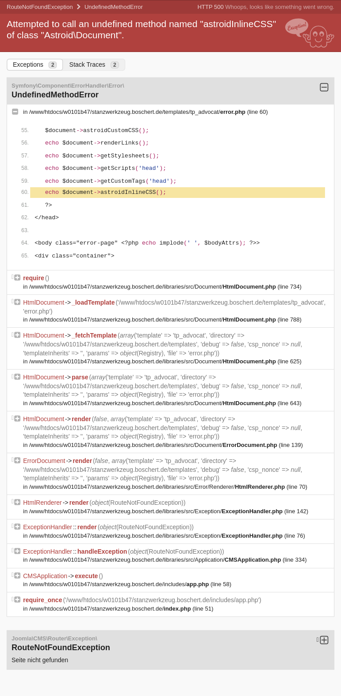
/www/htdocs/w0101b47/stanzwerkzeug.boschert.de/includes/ (119, 584)
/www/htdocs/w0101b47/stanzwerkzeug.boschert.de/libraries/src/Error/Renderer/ (157, 486)
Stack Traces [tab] (94, 64)
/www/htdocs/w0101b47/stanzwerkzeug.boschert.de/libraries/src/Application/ (156, 559)
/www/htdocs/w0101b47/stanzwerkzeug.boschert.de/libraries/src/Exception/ (156, 511)
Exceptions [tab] (35, 64)
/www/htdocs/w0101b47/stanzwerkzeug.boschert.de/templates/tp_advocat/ (138, 112)
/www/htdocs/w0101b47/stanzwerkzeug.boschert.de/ (111, 608)
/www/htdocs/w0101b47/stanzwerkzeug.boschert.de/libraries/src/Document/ (153, 286)
